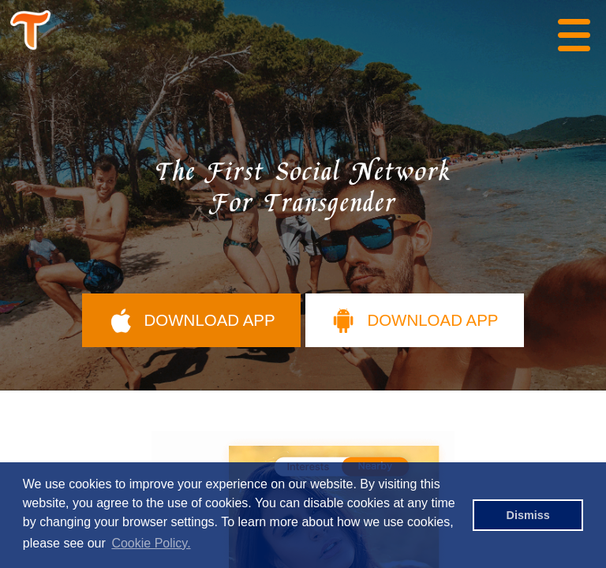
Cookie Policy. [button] (150, 543)
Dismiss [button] (528, 515)
